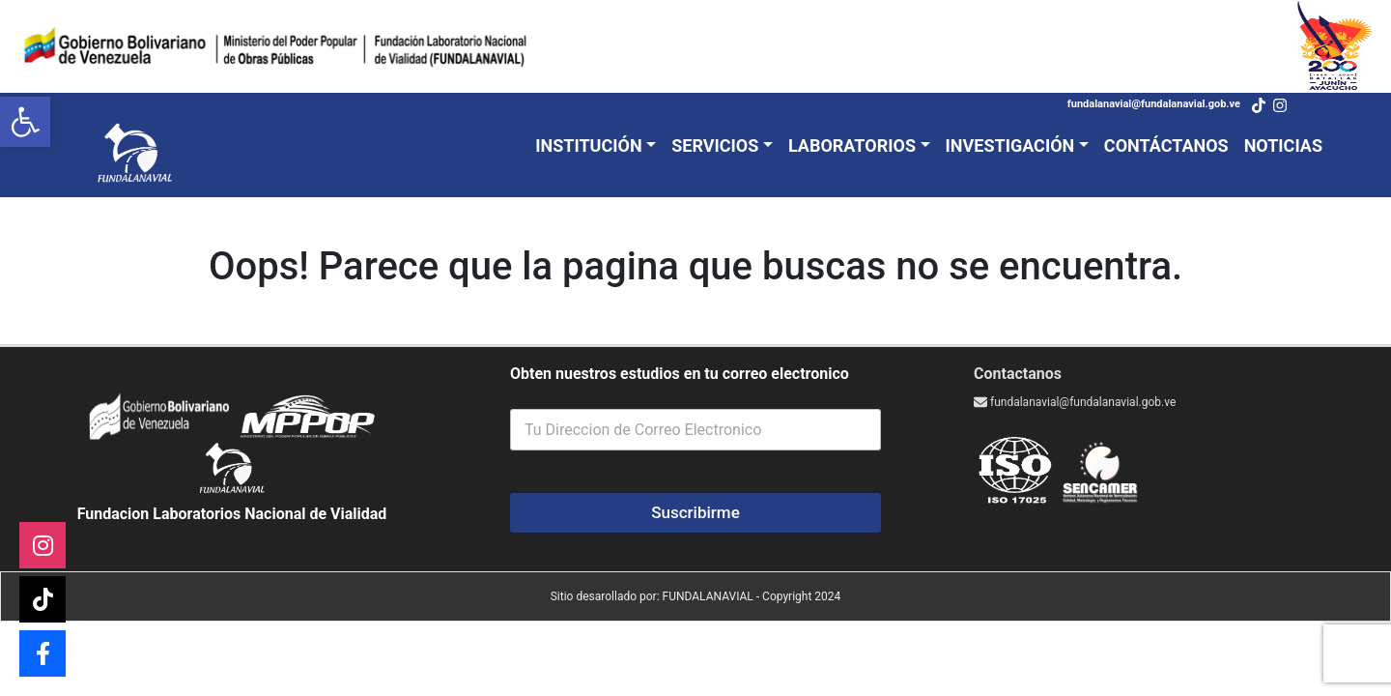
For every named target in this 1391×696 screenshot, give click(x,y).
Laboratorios (852, 145)
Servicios (714, 145)
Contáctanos (1166, 145)
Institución (588, 145)
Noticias (1283, 145)
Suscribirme (695, 512)
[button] (25, 122)
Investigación (1010, 145)
